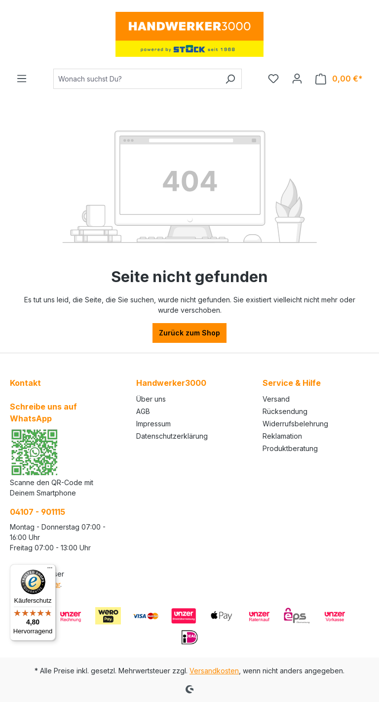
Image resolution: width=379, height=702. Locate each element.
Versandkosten (214, 670)
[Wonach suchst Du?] (136, 79)
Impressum (153, 423)
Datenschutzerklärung (172, 436)
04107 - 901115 (37, 512)
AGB (143, 411)
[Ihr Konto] (297, 78)
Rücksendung (285, 411)
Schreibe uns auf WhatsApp (43, 412)
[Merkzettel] (273, 78)
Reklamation (282, 436)
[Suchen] (230, 79)
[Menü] (22, 78)
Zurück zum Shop (189, 333)
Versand (276, 399)
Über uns (151, 399)
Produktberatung (290, 448)
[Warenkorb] (339, 79)
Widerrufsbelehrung (295, 423)
